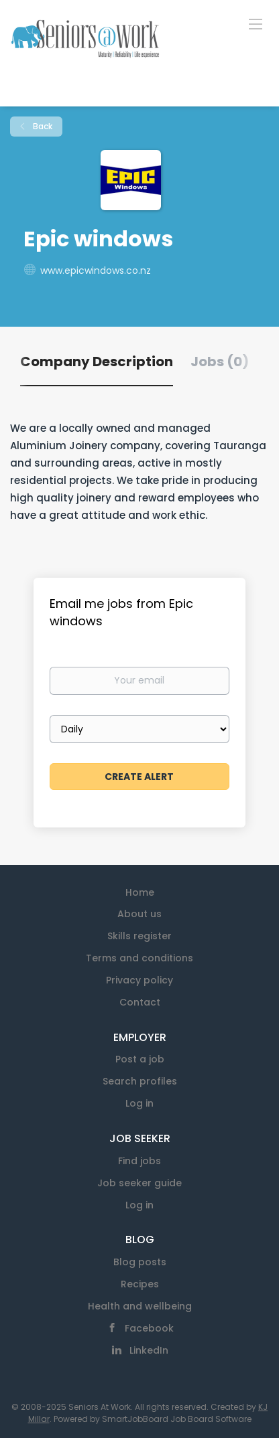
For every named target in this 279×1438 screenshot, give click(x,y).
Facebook (149, 1328)
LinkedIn (148, 1350)
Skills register (139, 936)
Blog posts (139, 1262)
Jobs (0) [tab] (219, 361)
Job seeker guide (139, 1183)
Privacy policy (139, 980)
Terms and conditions (139, 958)
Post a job (139, 1059)
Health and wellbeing (140, 1306)
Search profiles (140, 1081)
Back (41, 126)
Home (139, 892)
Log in (139, 1103)
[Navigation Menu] (255, 23)
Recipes (140, 1284)
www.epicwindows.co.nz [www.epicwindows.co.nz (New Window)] (95, 270)
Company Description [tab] (96, 361)
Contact (139, 1002)
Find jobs (139, 1161)
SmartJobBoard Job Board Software (177, 1419)
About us (139, 914)
